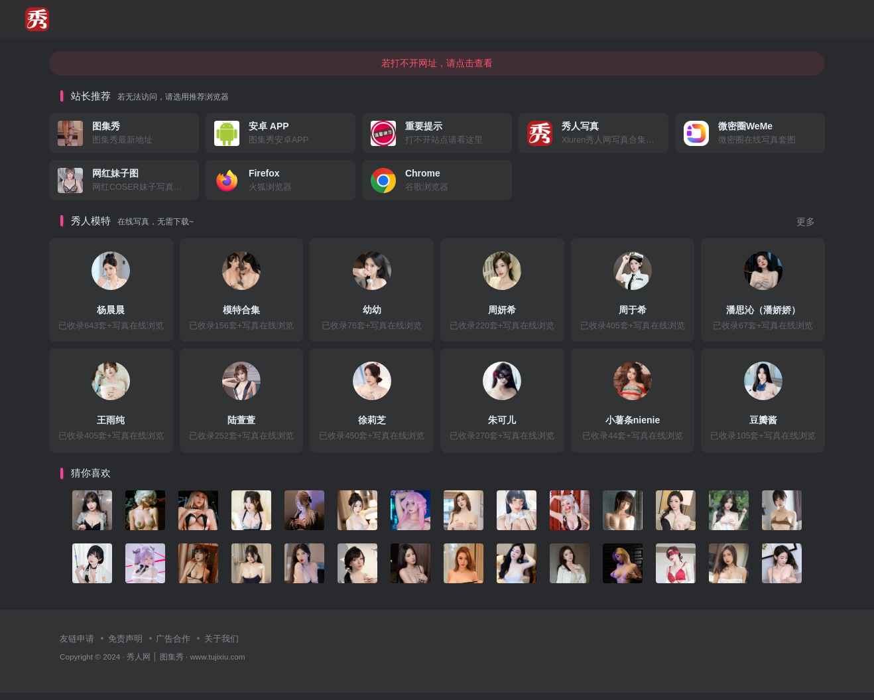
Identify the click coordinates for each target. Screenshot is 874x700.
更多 (805, 229)
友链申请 (77, 646)
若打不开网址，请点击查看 (437, 69)
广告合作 (173, 646)
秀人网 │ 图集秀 (155, 664)
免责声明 (125, 646)
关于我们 (221, 646)
